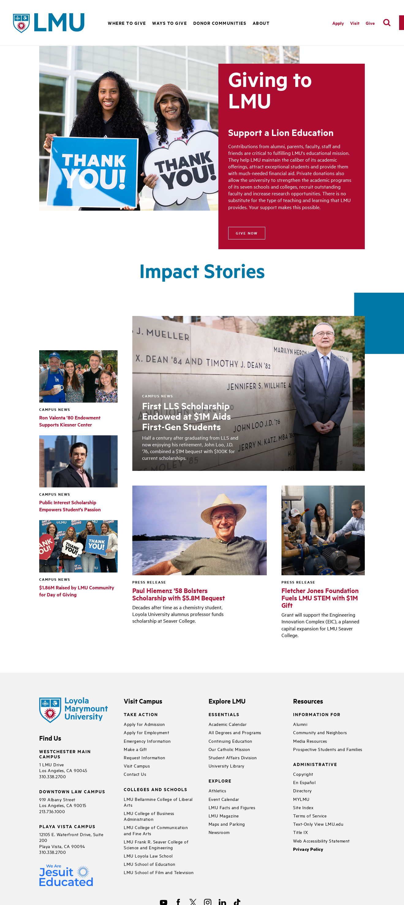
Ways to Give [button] (169, 23)
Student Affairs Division (233, 757)
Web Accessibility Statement (321, 840)
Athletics (217, 790)
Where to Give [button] (127, 23)
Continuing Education (230, 741)
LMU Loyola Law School (148, 855)
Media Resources (310, 741)
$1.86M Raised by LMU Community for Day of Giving (76, 591)
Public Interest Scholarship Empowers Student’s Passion (70, 506)
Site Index (303, 807)
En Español (304, 782)
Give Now (247, 233)
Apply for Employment (146, 732)
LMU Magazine (224, 815)
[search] (386, 22)
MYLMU (301, 799)
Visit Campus (137, 765)
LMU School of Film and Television (159, 872)
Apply (338, 23)
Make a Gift (135, 749)
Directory (302, 790)
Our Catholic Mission (229, 749)
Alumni (300, 724)
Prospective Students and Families (327, 749)
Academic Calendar (228, 724)
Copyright (303, 774)
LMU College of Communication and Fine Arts (156, 830)
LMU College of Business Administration (149, 816)
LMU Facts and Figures (232, 807)
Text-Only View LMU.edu (318, 824)
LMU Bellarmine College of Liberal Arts (158, 802)
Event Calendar (224, 799)
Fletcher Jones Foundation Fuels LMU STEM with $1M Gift (320, 597)
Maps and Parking (227, 824)
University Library (226, 765)
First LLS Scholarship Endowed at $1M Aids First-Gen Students (186, 416)
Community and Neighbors (320, 732)
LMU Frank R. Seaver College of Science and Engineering (156, 844)
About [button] (261, 23)
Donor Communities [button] (220, 23)
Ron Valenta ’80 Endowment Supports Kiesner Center (69, 421)
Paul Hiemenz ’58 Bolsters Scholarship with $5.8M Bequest (178, 594)
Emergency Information (147, 741)
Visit (355, 23)
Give (370, 23)
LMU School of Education (150, 864)
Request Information (144, 757)
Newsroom (219, 832)
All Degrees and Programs (235, 732)
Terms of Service (310, 815)
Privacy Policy (308, 849)
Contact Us (135, 774)
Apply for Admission (144, 724)
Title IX (300, 832)
